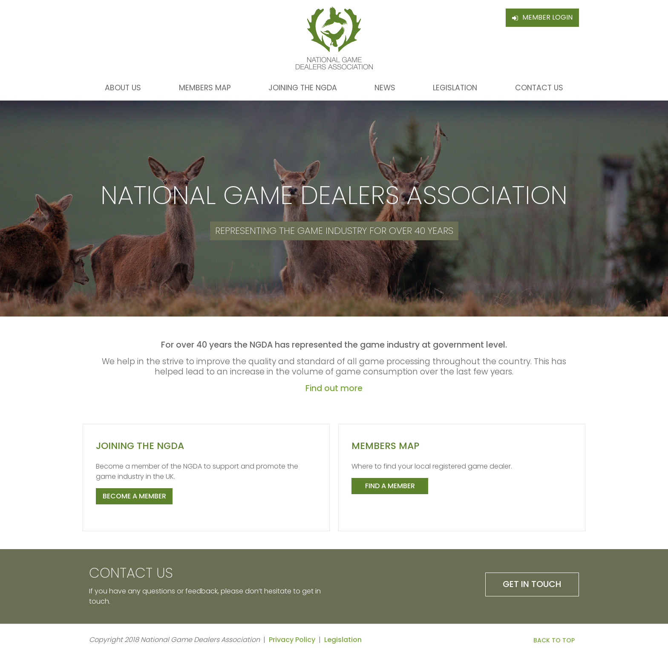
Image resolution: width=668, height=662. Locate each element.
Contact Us (539, 88)
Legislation (455, 88)
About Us (123, 88)
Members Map (205, 88)
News (384, 88)
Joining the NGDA (302, 88)
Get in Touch (532, 584)
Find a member (390, 486)
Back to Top (554, 640)
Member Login (547, 17)
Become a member (134, 496)
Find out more (334, 388)
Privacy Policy (292, 640)
